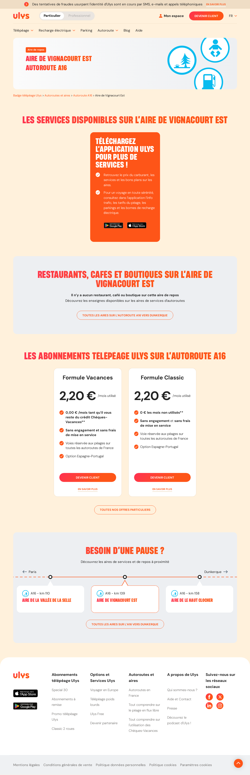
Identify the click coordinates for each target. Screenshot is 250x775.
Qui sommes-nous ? (182, 690)
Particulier (52, 15)
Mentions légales (26, 765)
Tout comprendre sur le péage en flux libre (144, 708)
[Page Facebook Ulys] (209, 696)
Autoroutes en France (139, 693)
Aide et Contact (179, 699)
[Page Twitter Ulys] (220, 696)
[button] (216, 4)
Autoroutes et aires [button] (141, 677)
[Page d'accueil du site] (20, 676)
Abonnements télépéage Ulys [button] (65, 677)
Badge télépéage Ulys (27, 95)
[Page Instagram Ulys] (220, 705)
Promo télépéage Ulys (64, 717)
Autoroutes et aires (57, 95)
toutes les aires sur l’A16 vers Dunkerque (125, 624)
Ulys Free (97, 714)
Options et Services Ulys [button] (102, 677)
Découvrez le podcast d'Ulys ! (179, 720)
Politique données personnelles (121, 765)
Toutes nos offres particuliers (125, 510)
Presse (172, 708)
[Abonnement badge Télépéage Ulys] (21, 15)
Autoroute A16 (82, 95)
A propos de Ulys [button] (182, 674)
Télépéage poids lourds (102, 702)
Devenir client (206, 15)
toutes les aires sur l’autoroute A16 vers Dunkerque (125, 315)
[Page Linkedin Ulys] (209, 705)
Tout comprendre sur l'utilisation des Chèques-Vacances (144, 725)
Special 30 (60, 690)
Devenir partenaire (104, 723)
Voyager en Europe (104, 690)
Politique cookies (163, 765)
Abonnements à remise (63, 702)
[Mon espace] (171, 16)
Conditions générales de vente (67, 765)
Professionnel (79, 15)
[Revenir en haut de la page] (223, 763)
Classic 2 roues (63, 728)
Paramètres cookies (196, 765)
